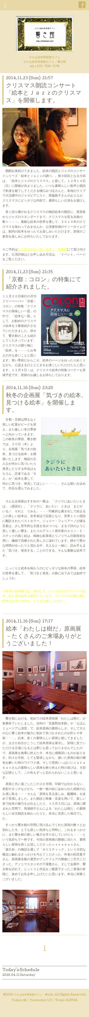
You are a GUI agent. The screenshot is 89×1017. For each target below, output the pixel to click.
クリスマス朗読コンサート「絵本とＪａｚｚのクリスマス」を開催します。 (43, 93)
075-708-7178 (48, 66)
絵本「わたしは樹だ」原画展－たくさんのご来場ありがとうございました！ (44, 636)
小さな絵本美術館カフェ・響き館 (33, 995)
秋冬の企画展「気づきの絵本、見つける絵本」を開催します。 (46, 403)
